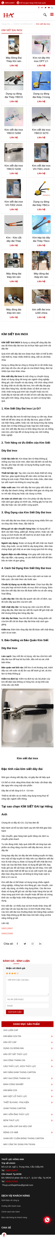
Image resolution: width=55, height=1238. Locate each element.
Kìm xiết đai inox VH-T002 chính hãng (14, 203)
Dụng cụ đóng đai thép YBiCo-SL (41, 203)
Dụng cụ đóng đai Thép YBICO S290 (14, 95)
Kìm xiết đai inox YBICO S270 (41, 131)
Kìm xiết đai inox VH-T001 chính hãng (41, 167)
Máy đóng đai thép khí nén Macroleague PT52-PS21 (13, 311)
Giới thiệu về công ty (10, 1200)
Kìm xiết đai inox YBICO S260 (14, 131)
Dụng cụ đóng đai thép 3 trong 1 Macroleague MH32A (41, 95)
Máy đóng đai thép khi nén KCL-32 (13, 275)
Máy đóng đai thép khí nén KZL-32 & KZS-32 (41, 275)
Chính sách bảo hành (10, 1212)
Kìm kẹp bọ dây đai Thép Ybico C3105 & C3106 (41, 239)
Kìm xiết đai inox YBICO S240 (14, 167)
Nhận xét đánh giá (15, 968)
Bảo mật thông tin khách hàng (14, 1217)
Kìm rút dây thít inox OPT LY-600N (41, 59)
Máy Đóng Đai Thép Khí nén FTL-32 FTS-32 (13, 59)
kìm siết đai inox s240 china (41, 311)
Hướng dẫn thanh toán (11, 1206)
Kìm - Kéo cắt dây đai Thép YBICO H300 (13, 239)
